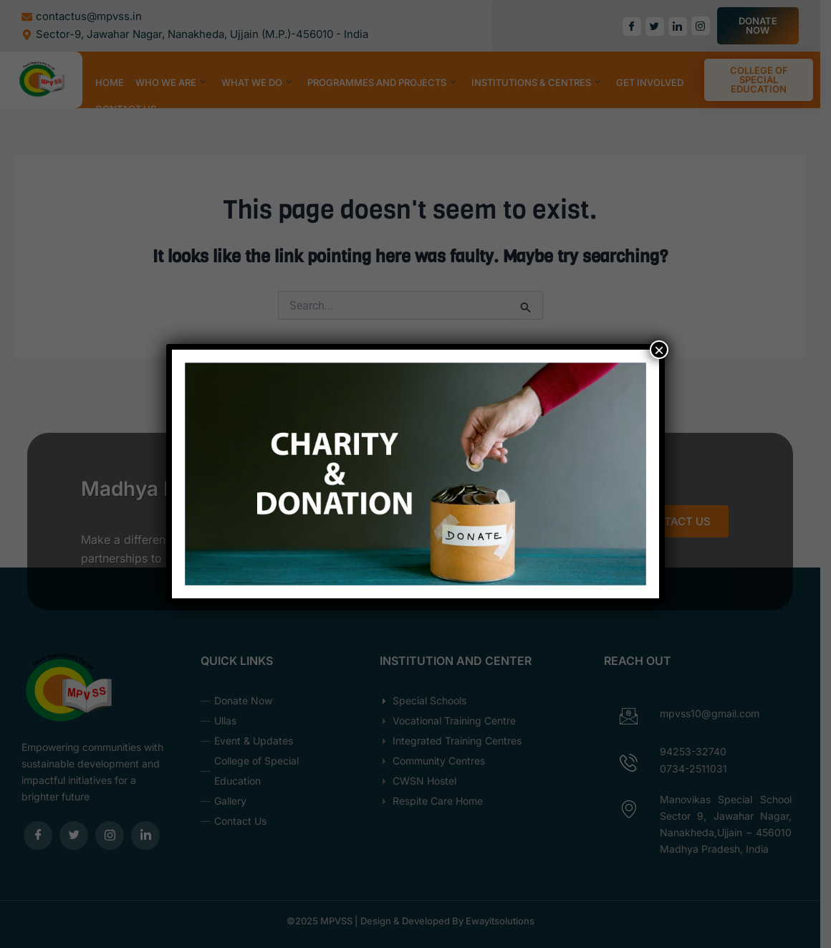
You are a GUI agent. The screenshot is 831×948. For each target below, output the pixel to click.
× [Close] (659, 349)
